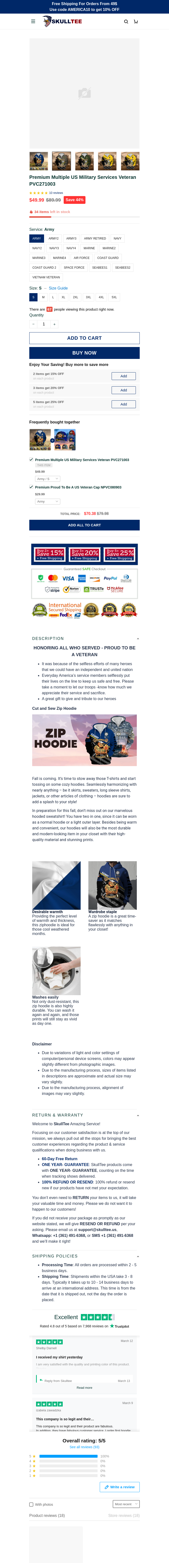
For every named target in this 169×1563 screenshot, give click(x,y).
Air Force (82, 258)
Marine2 (109, 248)
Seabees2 (123, 267)
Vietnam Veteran (46, 277)
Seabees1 (100, 267)
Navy (118, 238)
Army (49, 229)
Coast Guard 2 (44, 267)
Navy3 (54, 248)
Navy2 (37, 248)
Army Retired (95, 238)
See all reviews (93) (85, 1328)
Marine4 (59, 258)
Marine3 (38, 258)
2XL (75, 297)
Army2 (54, 238)
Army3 (71, 238)
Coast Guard (108, 258)
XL (63, 297)
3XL (88, 297)
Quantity (36, 315)
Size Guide (58, 288)
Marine (89, 248)
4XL (101, 297)
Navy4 (71, 248)
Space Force (74, 267)
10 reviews (56, 193)
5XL (114, 297)
